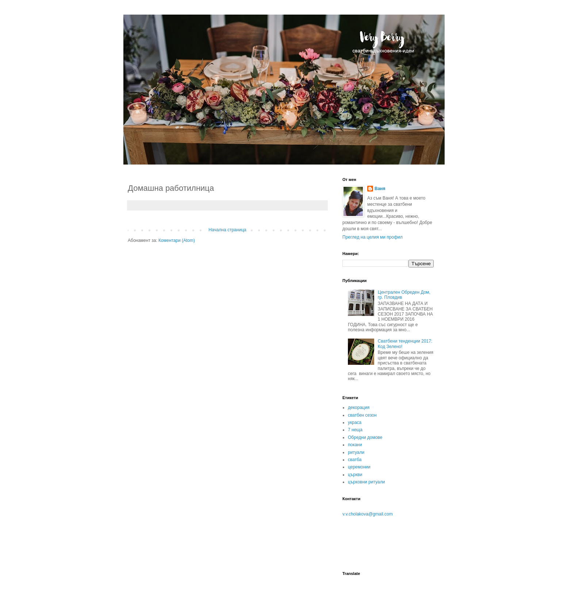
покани (355, 444)
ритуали (356, 452)
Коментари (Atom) (176, 240)
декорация (358, 407)
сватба (354, 459)
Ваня (380, 188)
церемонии (359, 467)
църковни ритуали (366, 481)
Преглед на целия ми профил (372, 237)
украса (354, 422)
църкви (355, 474)
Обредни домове (365, 437)
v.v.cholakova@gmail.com (367, 514)
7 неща (355, 429)
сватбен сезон (362, 415)
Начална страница (227, 229)
